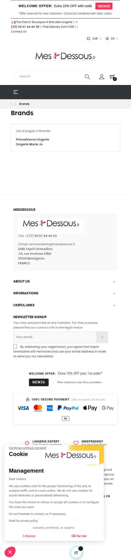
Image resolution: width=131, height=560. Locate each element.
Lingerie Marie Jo (29, 144)
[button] (10, 552)
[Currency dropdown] (93, 38)
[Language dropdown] (111, 38)
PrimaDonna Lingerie (32, 139)
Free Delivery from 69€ (58, 26)
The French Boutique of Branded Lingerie (41, 22)
